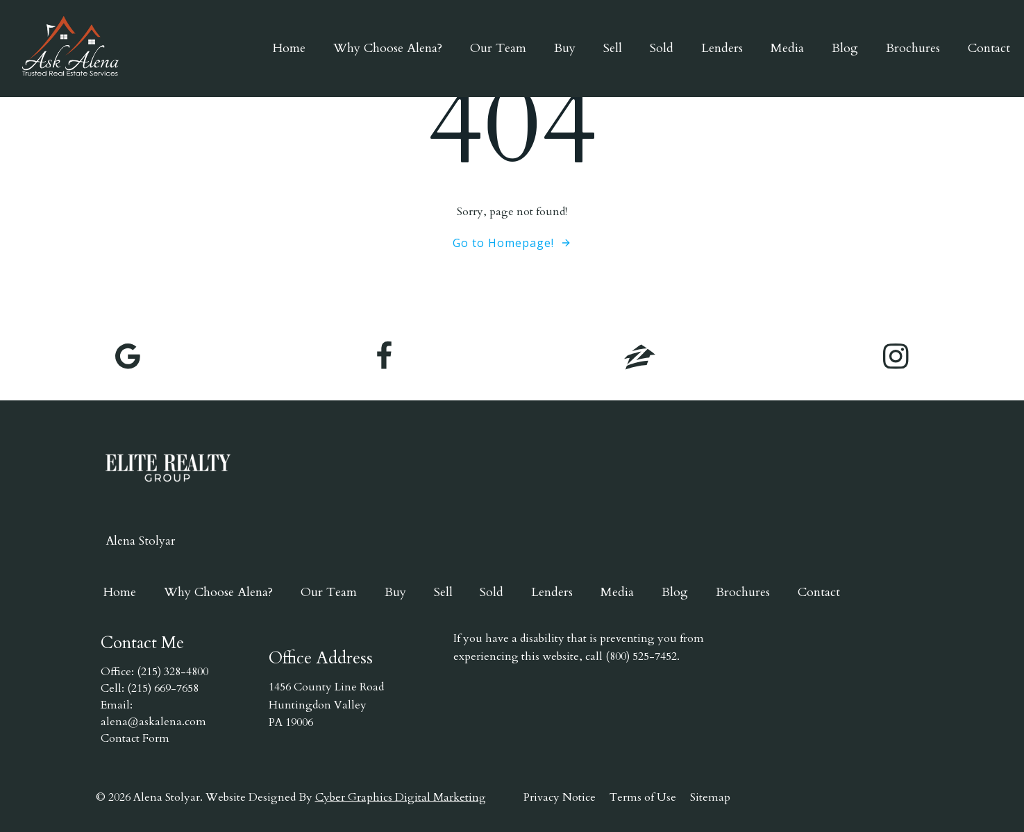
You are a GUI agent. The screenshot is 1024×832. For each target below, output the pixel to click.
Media (787, 48)
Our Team (498, 48)
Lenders (722, 48)
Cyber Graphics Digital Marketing (400, 797)
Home (289, 48)
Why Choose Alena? (387, 48)
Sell (612, 48)
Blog (845, 48)
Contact (989, 48)
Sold (661, 48)
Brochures (913, 48)
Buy (565, 48)
